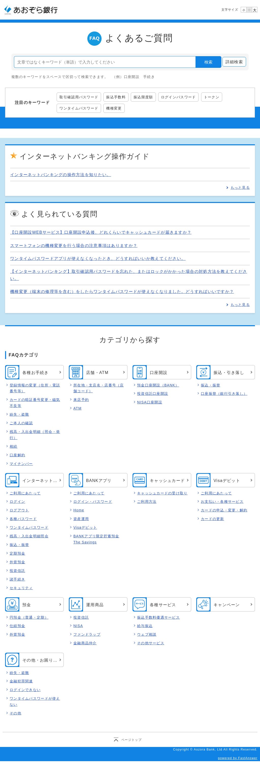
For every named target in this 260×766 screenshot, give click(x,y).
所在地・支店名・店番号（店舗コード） (98, 388)
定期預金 (17, 553)
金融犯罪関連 (21, 681)
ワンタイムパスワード (78, 108)
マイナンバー (21, 464)
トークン (211, 97)
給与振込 (145, 626)
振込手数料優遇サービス (158, 617)
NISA (78, 626)
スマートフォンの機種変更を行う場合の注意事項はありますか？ (73, 245)
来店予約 (81, 400)
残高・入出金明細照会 (29, 536)
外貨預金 (17, 562)
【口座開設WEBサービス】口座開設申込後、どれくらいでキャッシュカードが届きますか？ (100, 232)
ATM (77, 408)
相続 (14, 446)
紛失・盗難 (19, 414)
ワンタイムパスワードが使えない (35, 702)
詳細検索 (234, 62)
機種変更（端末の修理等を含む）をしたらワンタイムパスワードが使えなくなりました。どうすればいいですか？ (122, 291)
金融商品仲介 (85, 643)
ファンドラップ (87, 635)
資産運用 (81, 519)
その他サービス (150, 643)
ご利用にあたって (25, 493)
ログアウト (19, 510)
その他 (15, 713)
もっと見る (240, 187)
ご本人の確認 (21, 423)
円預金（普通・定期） (29, 617)
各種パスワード (23, 519)
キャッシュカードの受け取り (162, 493)
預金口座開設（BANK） (158, 385)
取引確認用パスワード (78, 97)
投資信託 (17, 571)
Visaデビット (85, 528)
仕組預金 (17, 626)
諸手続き (17, 579)
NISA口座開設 (149, 402)
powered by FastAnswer (237, 758)
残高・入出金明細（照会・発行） (35, 435)
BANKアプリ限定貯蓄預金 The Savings (96, 539)
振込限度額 (143, 97)
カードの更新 (212, 519)
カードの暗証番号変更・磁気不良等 (35, 403)
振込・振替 (210, 385)
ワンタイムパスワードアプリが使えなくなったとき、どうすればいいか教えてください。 (98, 258)
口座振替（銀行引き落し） (224, 394)
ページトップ (131, 739)
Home (78, 510)
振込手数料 (115, 97)
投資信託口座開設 (152, 394)
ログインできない (25, 690)
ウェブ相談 (146, 635)
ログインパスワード (178, 97)
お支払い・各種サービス (222, 502)
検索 (208, 62)
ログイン (17, 502)
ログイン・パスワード (92, 502)
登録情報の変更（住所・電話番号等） (35, 388)
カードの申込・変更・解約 (224, 510)
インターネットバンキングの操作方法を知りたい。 (60, 175)
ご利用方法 (146, 502)
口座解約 (17, 455)
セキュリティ (21, 588)
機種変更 (114, 108)
